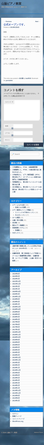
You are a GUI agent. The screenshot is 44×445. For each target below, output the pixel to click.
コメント (9, 102)
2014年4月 (16, 380)
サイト (7, 140)
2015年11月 (16, 360)
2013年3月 (16, 400)
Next (37, 21)
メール (9, 133)
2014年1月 (16, 388)
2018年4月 (16, 317)
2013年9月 (16, 395)
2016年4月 (16, 350)
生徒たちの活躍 (20, 207)
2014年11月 (16, 370)
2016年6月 (16, 345)
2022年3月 (16, 279)
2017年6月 (16, 327)
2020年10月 (16, 291)
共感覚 (17, 230)
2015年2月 (16, 365)
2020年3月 (16, 294)
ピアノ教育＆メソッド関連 (21, 210)
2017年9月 (16, 322)
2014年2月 (16, 385)
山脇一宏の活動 (17, 220)
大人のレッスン (20, 215)
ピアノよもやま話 (18, 205)
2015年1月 (16, 368)
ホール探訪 (16, 217)
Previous (8, 21)
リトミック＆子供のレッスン (25, 212)
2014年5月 (16, 378)
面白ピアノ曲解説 (18, 225)
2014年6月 (16, 375)
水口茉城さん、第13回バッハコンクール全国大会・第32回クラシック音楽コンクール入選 (26, 189)
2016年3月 (16, 352)
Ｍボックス (16, 233)
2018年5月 (16, 314)
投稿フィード (16, 416)
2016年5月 (16, 347)
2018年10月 (16, 309)
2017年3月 (16, 329)
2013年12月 (16, 390)
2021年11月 (16, 284)
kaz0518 (28, 78)
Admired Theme (38, 432)
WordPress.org (17, 421)
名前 (9, 126)
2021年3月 (16, 286)
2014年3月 (16, 383)
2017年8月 (16, 324)
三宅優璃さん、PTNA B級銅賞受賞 (24, 167)
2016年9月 (16, 340)
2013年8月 (16, 398)
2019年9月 (16, 299)
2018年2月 (16, 319)
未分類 (21, 78)
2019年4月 (16, 302)
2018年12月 (16, 307)
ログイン (15, 414)
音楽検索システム (18, 228)
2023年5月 (16, 276)
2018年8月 (16, 312)
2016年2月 (16, 355)
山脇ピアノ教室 (11, 3)
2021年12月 (16, 281)
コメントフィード (18, 419)
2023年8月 (16, 274)
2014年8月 (16, 373)
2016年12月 (16, 332)
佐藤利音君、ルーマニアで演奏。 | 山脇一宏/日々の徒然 (26, 258)
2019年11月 (16, 296)
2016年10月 (16, 337)
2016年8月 (16, 342)
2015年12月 (16, 357)
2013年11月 (16, 393)
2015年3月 (16, 362)
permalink (9, 80)
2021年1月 (16, 289)
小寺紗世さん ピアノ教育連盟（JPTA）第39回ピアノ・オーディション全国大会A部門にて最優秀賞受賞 (26, 177)
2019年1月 (16, 304)
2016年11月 (16, 335)
